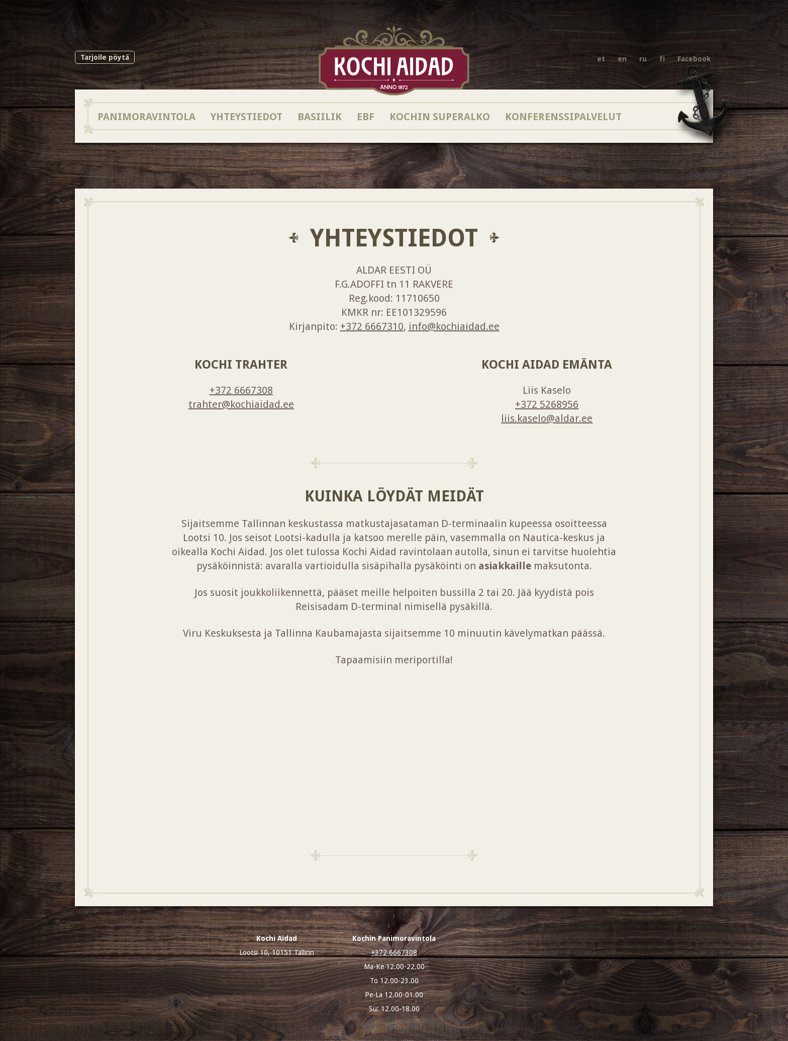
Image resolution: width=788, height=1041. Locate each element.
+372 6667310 (372, 326)
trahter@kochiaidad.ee (241, 404)
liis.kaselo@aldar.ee (547, 418)
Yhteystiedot (246, 116)
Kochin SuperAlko (439, 116)
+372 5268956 (546, 404)
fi (662, 59)
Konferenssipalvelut (563, 116)
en (622, 59)
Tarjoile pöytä (104, 57)
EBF (365, 116)
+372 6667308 (241, 390)
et (601, 59)
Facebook (694, 59)
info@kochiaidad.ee (454, 326)
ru (643, 59)
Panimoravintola (146, 116)
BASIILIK (320, 116)
